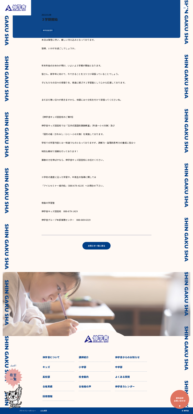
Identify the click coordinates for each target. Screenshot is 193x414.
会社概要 (43, 410)
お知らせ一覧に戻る (96, 245)
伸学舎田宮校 (48, 30)
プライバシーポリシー (27, 410)
